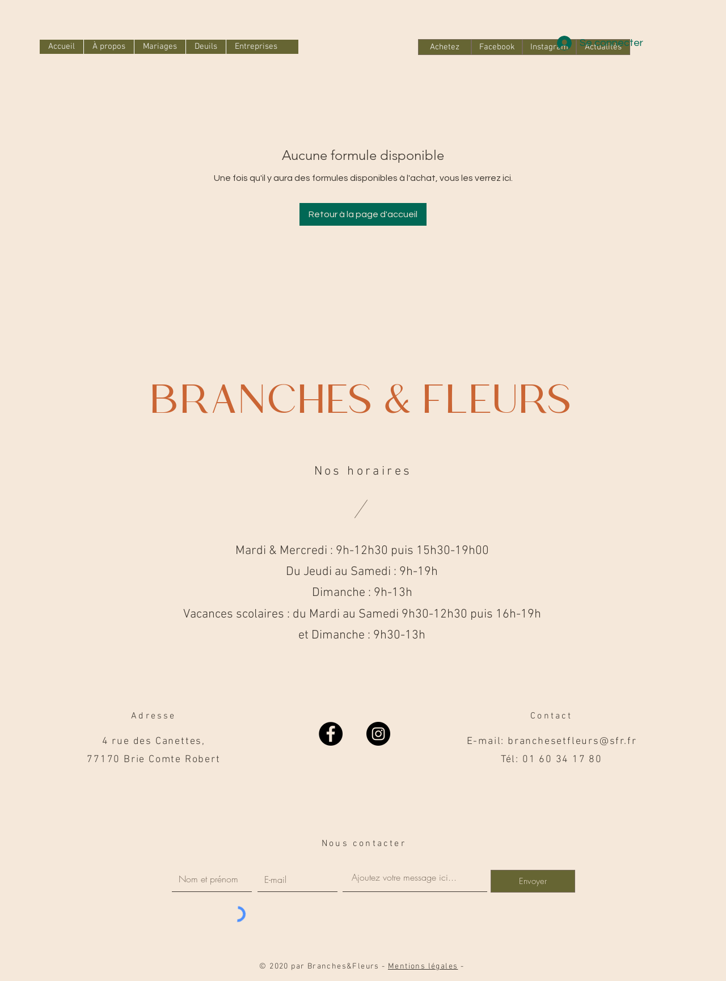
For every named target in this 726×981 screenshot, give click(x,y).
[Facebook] (496, 47)
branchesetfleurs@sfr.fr (572, 741)
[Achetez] (444, 47)
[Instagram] (378, 734)
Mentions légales (423, 966)
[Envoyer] (533, 881)
